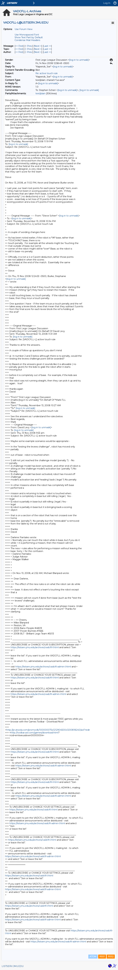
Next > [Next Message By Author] (37, 52)
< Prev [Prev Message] (28, 46)
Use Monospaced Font (27, 34)
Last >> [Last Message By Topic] (47, 49)
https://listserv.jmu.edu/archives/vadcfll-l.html (35, 647)
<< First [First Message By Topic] (19, 49)
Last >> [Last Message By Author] (47, 52)
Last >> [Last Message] (47, 46)
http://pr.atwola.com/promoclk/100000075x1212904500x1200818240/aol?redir (48, 729)
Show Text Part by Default (29, 37)
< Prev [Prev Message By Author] (28, 52)
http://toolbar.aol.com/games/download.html (34, 732)
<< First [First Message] (19, 46)
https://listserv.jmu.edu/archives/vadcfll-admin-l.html (43, 666)
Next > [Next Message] (37, 46)
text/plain (40, 93)
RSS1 (102, 956)
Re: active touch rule (46, 73)
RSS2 (111, 956)
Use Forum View (23, 29)
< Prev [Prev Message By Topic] (28, 49)
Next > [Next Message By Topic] (37, 49)
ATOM (93, 956)
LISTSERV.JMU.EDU (13, 966)
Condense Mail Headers (27, 40)
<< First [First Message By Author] (19, 52)
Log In (106, 3)
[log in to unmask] (79, 60)
